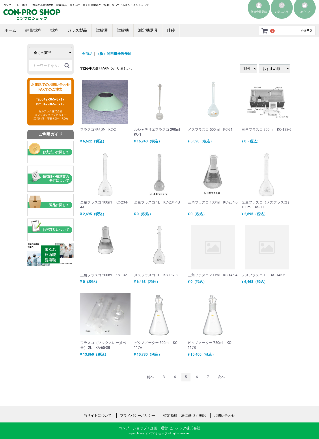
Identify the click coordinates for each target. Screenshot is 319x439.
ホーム (10, 30)
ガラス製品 (77, 30)
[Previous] (150, 377)
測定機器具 (148, 30)
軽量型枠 (33, 30)
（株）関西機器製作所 (113, 54)
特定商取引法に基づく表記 (184, 415)
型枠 (54, 30)
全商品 (87, 54)
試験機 (123, 30)
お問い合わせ (224, 415)
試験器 (102, 30)
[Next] (221, 377)
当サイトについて (98, 415)
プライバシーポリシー (137, 415)
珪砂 (171, 30)
